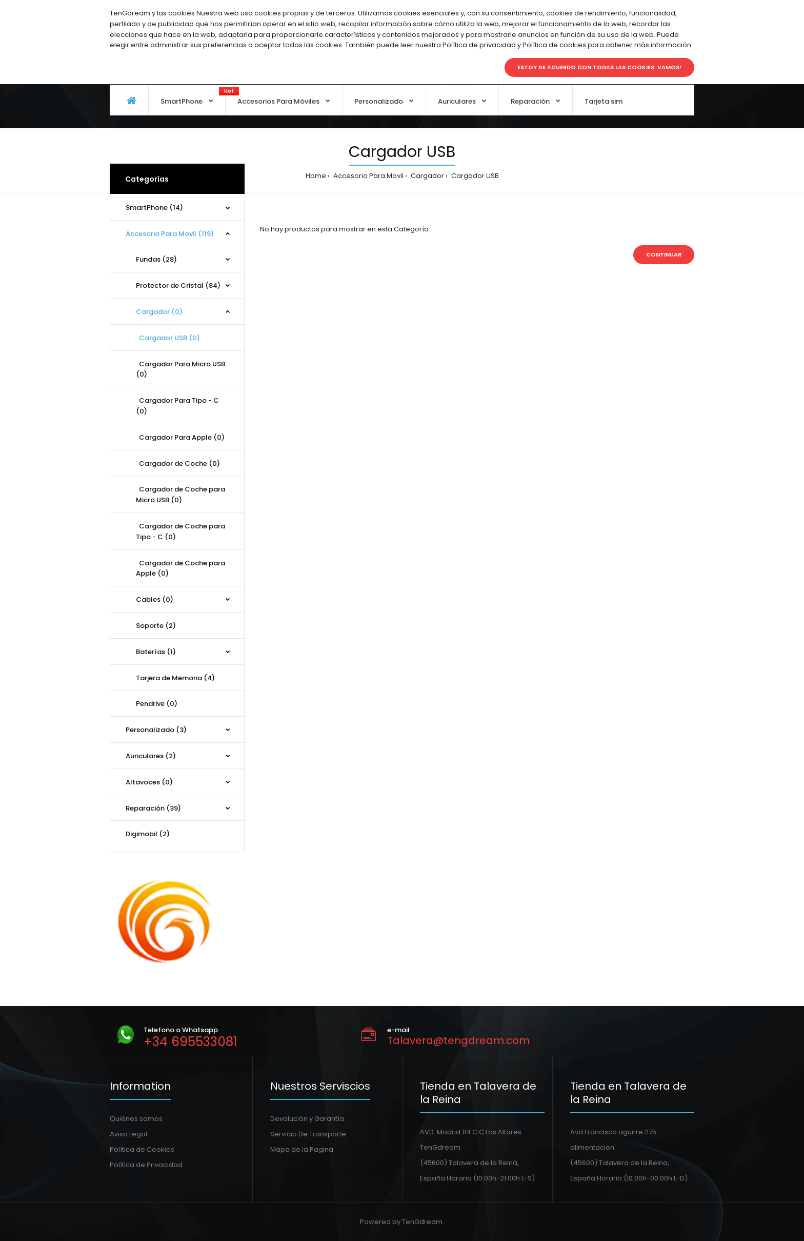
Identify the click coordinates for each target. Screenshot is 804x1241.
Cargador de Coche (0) (178, 463)
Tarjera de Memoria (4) (175, 678)
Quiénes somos (136, 1119)
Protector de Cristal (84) (178, 285)
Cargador (426, 176)
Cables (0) (154, 599)
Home (316, 176)
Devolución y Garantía (307, 1119)
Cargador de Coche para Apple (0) (180, 568)
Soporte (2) (156, 626)
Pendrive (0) (156, 703)
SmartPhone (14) (154, 207)
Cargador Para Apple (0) (180, 437)
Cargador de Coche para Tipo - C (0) (180, 531)
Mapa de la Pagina (301, 1149)
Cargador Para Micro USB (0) (180, 369)
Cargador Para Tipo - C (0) (177, 406)
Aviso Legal (128, 1134)
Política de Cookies (142, 1149)
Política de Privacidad (146, 1165)
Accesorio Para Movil (368, 176)
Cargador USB (474, 176)
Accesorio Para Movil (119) (170, 234)
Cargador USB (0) (168, 338)
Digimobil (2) (148, 834)
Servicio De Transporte (308, 1134)
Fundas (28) (156, 259)
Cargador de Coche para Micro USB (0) (180, 494)
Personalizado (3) (156, 730)
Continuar (663, 254)
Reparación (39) (153, 808)
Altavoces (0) (149, 782)
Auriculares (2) (151, 756)
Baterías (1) (156, 652)
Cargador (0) (159, 312)
